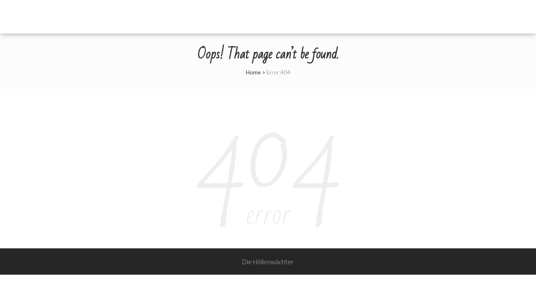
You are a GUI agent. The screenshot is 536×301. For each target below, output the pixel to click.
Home (253, 72)
